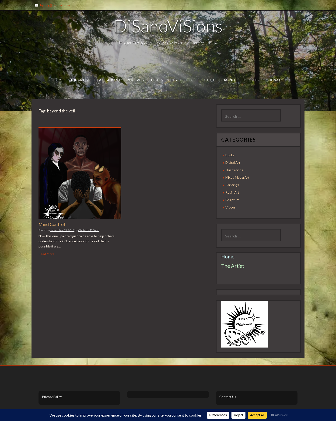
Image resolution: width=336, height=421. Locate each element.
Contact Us (227, 397)
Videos (230, 207)
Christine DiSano (88, 230)
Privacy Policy (52, 397)
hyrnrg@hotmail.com (55, 5)
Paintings (232, 185)
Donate (276, 80)
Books (229, 155)
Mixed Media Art (237, 177)
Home (58, 80)
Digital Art (232, 162)
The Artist (80, 80)
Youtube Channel (220, 80)
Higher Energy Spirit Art (174, 80)
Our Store (252, 80)
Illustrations (234, 170)
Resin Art (232, 192)
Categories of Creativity (121, 80)
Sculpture (232, 200)
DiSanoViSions (168, 25)
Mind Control (51, 224)
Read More (46, 254)
